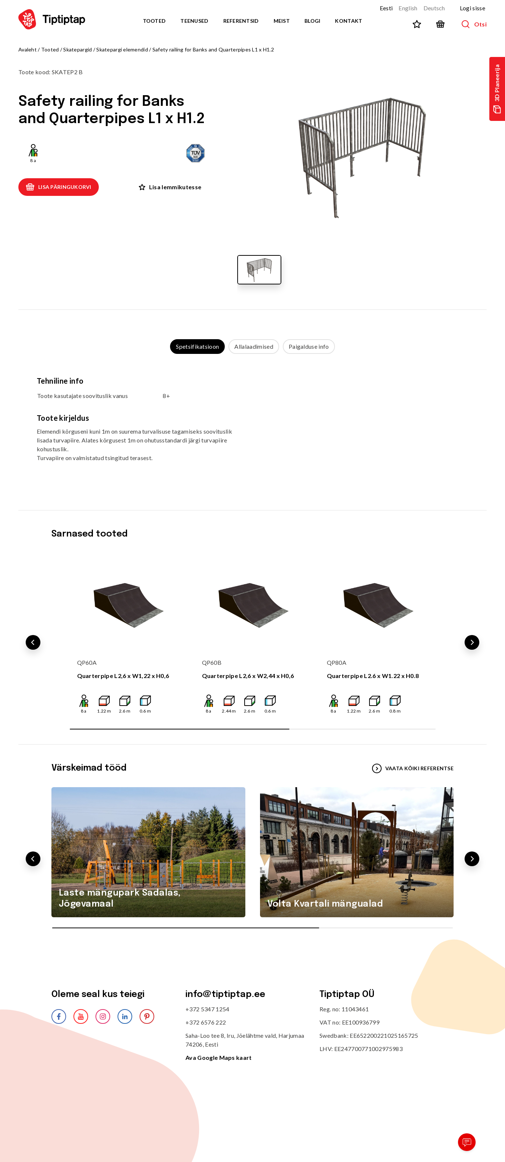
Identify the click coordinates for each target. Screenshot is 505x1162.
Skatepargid (77, 49)
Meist (282, 21)
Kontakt (348, 21)
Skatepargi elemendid (122, 49)
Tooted (154, 21)
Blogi (312, 21)
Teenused (194, 21)
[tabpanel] (252, 424)
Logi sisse (472, 7)
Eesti (386, 7)
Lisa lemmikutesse (170, 186)
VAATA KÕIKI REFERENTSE (413, 768)
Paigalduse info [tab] (309, 346)
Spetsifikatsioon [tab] (197, 346)
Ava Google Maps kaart (218, 1057)
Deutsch (434, 7)
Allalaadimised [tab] (253, 346)
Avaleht (27, 49)
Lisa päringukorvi (58, 187)
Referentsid (241, 21)
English (407, 7)
